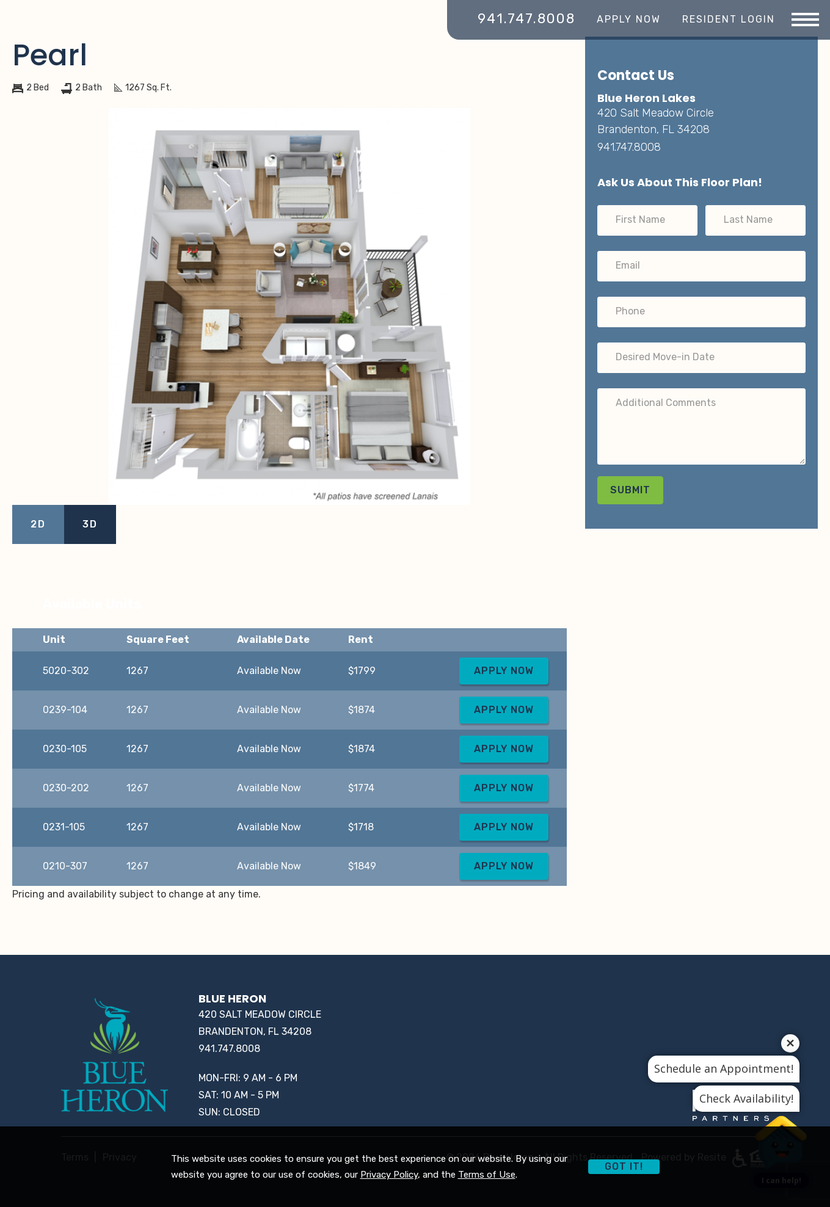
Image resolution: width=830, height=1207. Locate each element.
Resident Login (728, 19)
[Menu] (805, 20)
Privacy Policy (389, 1174)
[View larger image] (289, 306)
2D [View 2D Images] (38, 524)
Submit (630, 490)
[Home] (114, 1056)
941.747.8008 (629, 147)
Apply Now (629, 19)
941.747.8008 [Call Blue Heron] (526, 19)
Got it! (624, 1166)
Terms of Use (486, 1174)
